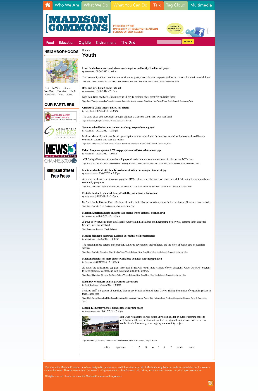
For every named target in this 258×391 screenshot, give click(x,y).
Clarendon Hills (103, 298)
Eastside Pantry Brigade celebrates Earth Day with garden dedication (119, 193)
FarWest (56, 88)
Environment (110, 206)
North (150, 81)
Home (85, 50)
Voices (113, 121)
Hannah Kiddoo (91, 173)
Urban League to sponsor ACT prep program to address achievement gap (121, 150)
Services (106, 121)
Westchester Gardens (181, 298)
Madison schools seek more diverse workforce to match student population (122, 258)
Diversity (124, 163)
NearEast (49, 91)
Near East (134, 81)
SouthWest (49, 94)
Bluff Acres (91, 298)
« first (107, 347)
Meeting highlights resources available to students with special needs (118, 235)
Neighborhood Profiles (163, 298)
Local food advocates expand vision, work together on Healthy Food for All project (126, 68)
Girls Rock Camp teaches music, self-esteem (105, 107)
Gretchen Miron (91, 216)
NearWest (62, 91)
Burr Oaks (91, 340)
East (88, 81)
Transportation (97, 101)
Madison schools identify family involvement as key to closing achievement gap (124, 170)
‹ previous (121, 347)
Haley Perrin (90, 111)
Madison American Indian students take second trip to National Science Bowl (123, 212)
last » (191, 347)
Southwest (170, 81)
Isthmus (125, 81)
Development (102, 81)
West (177, 81)
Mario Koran (90, 239)
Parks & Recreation (199, 298)
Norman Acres (143, 298)
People (99, 121)
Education (91, 121)
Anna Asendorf (91, 262)
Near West (142, 81)
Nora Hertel (89, 71)
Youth (118, 81)
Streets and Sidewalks (121, 101)
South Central (159, 81)
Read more (69, 376)
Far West (112, 81)
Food (94, 81)
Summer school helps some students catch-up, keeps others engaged (118, 127)
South (69, 94)
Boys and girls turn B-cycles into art (101, 88)
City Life (95, 163)
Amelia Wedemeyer (93, 311)
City (118, 206)
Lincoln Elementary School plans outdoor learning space (112, 308)
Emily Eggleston (91, 285)
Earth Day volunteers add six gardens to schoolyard (110, 281)
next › (180, 347)
